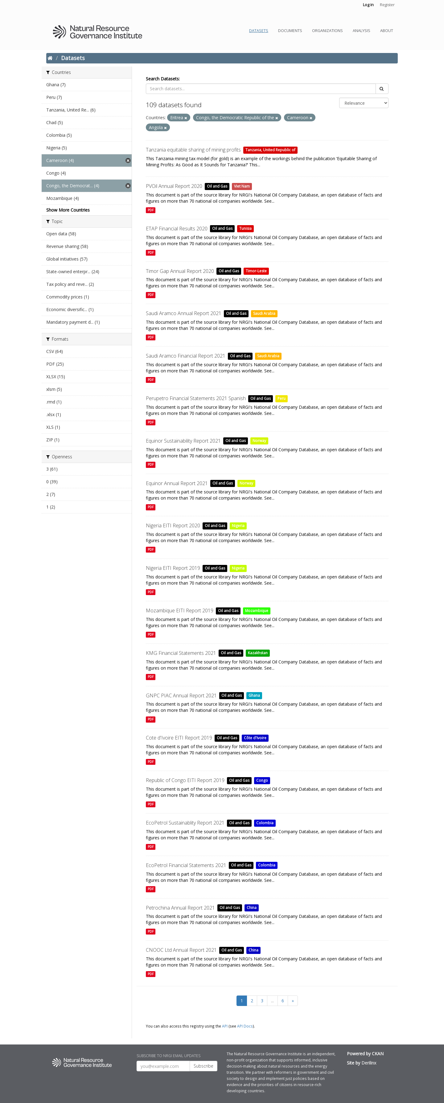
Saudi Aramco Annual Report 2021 (183, 313)
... (272, 1001)
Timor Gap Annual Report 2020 (180, 271)
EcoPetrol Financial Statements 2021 (186, 865)
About (386, 30)
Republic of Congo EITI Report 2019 (185, 780)
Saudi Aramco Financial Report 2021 (185, 355)
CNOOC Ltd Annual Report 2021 (181, 950)
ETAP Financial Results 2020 (177, 228)
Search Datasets (162, 79)
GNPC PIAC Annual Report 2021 (181, 695)
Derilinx (368, 1063)
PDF (151, 210)
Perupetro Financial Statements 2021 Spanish (196, 398)
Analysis (361, 30)
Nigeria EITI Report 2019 (173, 568)
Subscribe (203, 1066)
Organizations (327, 30)
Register (387, 4)
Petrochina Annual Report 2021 (180, 907)
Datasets (258, 30)
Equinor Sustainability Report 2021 (183, 440)
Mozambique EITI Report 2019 (179, 610)
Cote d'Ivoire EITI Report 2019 (179, 737)
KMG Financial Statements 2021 (181, 653)
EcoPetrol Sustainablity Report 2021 (185, 822)
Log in (368, 4)
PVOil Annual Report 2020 (174, 186)
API (225, 1026)
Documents (290, 30)
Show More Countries (68, 210)
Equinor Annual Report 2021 (177, 483)
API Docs (245, 1026)
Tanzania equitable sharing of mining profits (193, 149)
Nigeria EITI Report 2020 (173, 525)
